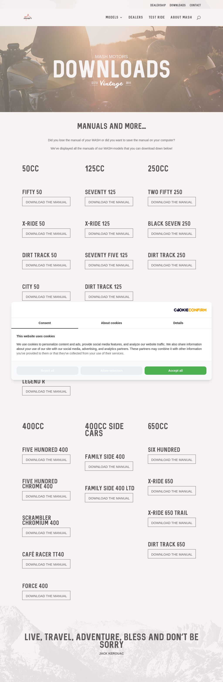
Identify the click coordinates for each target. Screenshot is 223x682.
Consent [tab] (45, 323)
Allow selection (111, 370)
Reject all (47, 370)
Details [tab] (178, 323)
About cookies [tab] (111, 323)
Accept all (175, 370)
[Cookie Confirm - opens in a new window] (190, 309)
